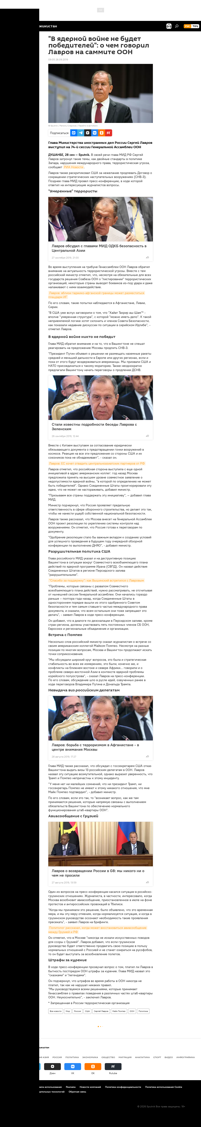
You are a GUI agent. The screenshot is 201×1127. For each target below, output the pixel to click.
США (87, 1011)
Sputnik (54, 125)
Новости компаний (90, 1087)
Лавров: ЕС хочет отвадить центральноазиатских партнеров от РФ (97, 463)
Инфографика (185, 1057)
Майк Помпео (119, 1011)
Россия (77, 1011)
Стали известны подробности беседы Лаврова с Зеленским (94, 426)
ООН (132, 1011)
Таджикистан (12, 1057)
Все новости (56, 1011)
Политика (143, 1011)
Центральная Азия (37, 1057)
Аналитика (142, 1057)
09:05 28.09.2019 (58, 59)
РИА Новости (73, 167)
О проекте (9, 1087)
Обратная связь (77, 1091)
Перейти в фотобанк (88, 125)
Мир (68, 1011)
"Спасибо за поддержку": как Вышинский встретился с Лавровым (96, 580)
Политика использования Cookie (163, 1087)
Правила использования (48, 1087)
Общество (108, 1057)
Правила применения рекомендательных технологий (34, 1091)
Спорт (157, 1057)
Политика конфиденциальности (123, 1087)
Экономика (90, 1057)
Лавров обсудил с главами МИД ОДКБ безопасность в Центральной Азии (99, 248)
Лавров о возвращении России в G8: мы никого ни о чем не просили (98, 873)
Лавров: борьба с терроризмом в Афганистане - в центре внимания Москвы (95, 747)
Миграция (125, 1057)
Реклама (70, 1087)
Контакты (25, 1087)
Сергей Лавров (101, 1011)
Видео (169, 1057)
